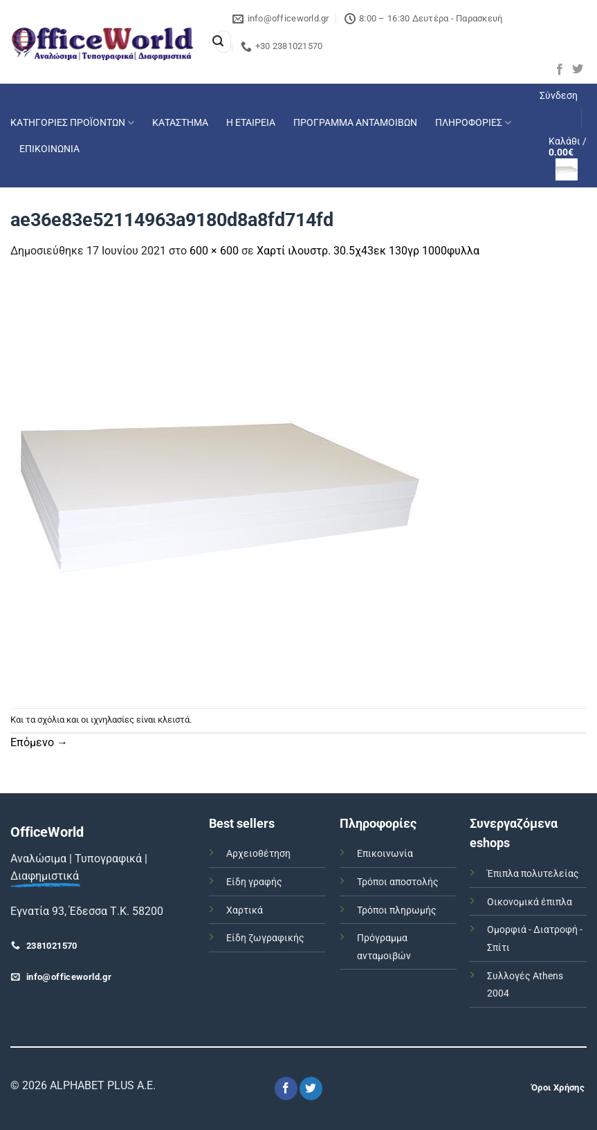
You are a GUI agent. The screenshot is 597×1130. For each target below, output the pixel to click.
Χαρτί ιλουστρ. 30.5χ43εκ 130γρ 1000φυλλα (368, 250)
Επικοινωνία (385, 854)
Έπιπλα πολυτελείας (533, 874)
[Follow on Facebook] (559, 70)
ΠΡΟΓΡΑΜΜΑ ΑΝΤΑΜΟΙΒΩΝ (355, 123)
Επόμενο (39, 742)
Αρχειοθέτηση (258, 854)
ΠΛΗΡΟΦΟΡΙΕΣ (473, 122)
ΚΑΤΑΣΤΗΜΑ (180, 123)
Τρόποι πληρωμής (397, 910)
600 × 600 (214, 250)
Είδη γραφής (254, 882)
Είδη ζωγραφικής (265, 938)
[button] (559, 96)
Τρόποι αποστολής (398, 882)
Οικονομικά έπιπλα (529, 902)
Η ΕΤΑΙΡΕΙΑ (250, 123)
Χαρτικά (244, 910)
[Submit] (218, 42)
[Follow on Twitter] (577, 70)
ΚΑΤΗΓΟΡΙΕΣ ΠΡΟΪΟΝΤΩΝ (72, 122)
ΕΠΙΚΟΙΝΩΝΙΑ (49, 149)
